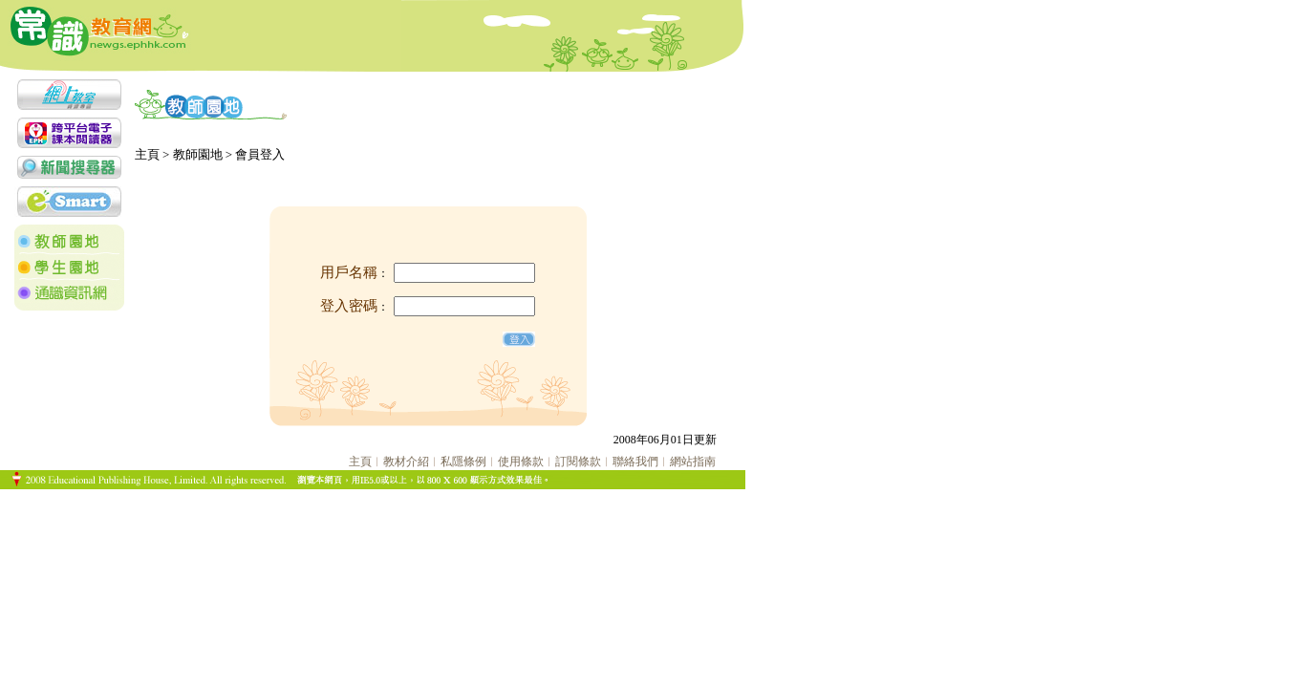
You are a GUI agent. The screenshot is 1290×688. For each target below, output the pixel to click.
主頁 (360, 461)
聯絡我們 (635, 461)
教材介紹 (406, 461)
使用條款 (521, 461)
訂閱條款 (578, 461)
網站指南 (693, 461)
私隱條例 (463, 461)
